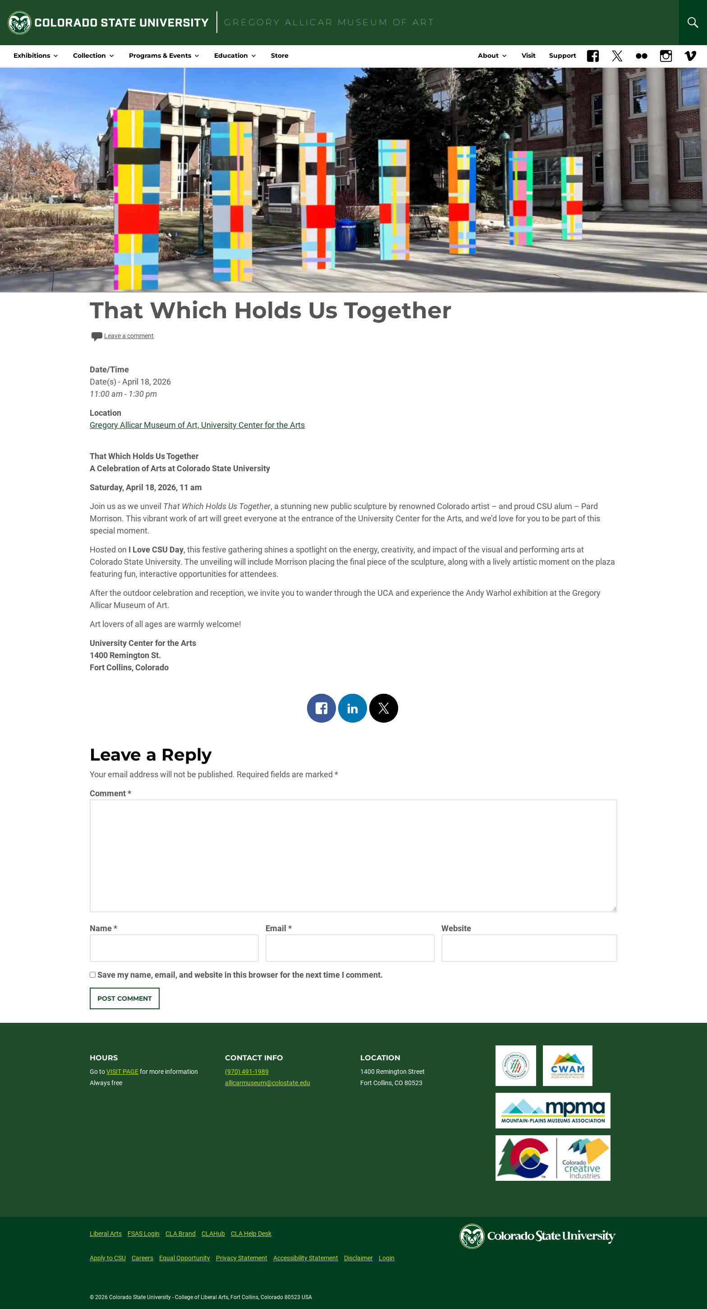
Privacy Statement (241, 1258)
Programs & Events (160, 55)
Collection (89, 55)
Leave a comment (122, 336)
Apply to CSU (108, 1258)
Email (279, 928)
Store (280, 55)
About (488, 55)
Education (231, 55)
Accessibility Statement (305, 1258)
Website (456, 928)
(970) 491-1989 (247, 1071)
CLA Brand (180, 1233)
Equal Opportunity (184, 1258)
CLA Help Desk (251, 1233)
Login (387, 1258)
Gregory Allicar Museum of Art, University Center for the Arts (197, 425)
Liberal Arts (106, 1233)
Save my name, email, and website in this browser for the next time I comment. (240, 974)
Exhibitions (32, 55)
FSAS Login (144, 1233)
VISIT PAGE (122, 1071)
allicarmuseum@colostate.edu (267, 1082)
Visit (529, 55)
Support (562, 55)
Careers (142, 1258)
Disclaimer (358, 1258)
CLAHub (213, 1233)
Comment (110, 793)
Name (103, 928)
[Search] (693, 22)
